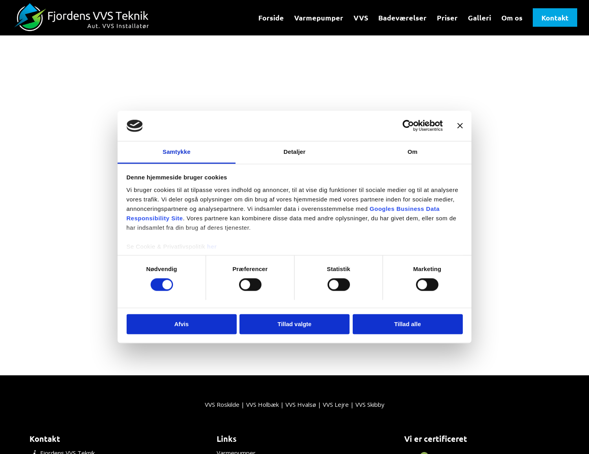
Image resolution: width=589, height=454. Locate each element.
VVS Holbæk (262, 404)
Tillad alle (407, 324)
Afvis (181, 324)
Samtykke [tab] (177, 151)
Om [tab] (412, 151)
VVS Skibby (370, 404)
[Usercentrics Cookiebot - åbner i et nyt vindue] (408, 126)
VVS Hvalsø (300, 404)
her (212, 246)
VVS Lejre (336, 404)
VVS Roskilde (222, 404)
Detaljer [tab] (294, 151)
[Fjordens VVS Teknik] (82, 17)
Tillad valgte (294, 324)
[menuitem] (271, 17)
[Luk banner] (460, 126)
